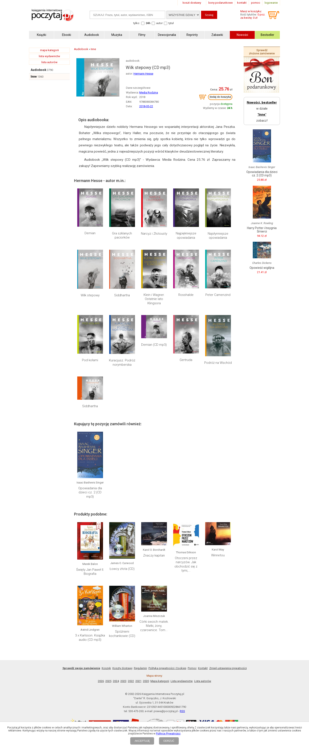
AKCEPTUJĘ (142, 740)
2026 (101, 681)
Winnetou (218, 555)
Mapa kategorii (159, 681)
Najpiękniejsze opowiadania (186, 235)
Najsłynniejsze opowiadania (218, 236)
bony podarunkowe (220, 2)
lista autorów (49, 62)
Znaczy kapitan (154, 555)
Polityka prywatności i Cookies (167, 668)
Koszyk (106, 668)
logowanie (271, 2)
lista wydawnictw (49, 56)
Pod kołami (90, 360)
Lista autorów (202, 681)
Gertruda (186, 360)
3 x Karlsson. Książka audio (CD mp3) (90, 637)
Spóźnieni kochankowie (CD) (122, 634)
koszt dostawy (192, 2)
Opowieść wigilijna (262, 267)
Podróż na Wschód (218, 363)
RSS (182, 711)
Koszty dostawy (122, 668)
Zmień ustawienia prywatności (228, 668)
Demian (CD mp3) (154, 345)
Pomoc (192, 668)
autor (159, 23)
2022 (131, 681)
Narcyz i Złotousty (154, 234)
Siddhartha (122, 295)
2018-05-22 (146, 106)
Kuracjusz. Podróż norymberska (122, 362)
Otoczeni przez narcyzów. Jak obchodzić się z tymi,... (185, 564)
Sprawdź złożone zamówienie (262, 52)
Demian (90, 233)
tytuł (171, 23)
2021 (138, 681)
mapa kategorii (49, 50)
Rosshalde (186, 295)
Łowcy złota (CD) (122, 569)
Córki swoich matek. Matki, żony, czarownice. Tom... (154, 626)
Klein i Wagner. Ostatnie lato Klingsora (154, 299)
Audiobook (38, 70)
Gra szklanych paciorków (122, 235)
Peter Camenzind (217, 295)
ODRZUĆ (168, 740)
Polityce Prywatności (168, 733)
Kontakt (203, 668)
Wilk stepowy (90, 295)
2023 (123, 681)
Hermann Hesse (143, 73)
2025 (108, 681)
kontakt (242, 2)
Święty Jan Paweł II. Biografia (90, 572)
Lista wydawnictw (182, 681)
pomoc (255, 2)
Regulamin (140, 668)
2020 (146, 681)
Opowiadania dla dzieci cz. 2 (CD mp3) (90, 492)
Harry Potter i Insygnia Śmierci (262, 229)
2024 (116, 681)
